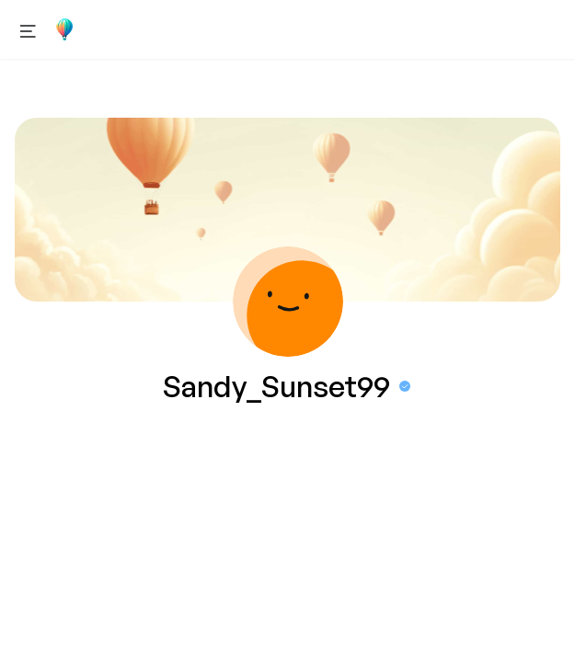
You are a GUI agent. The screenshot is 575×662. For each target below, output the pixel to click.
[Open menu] (28, 29)
